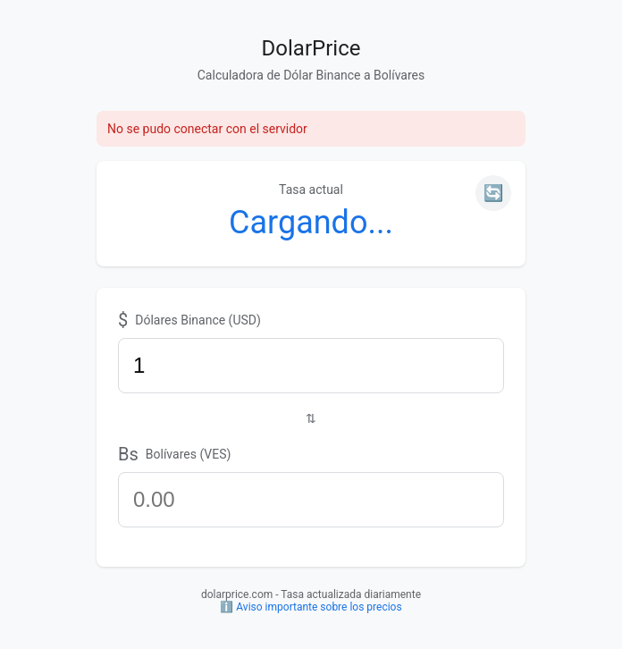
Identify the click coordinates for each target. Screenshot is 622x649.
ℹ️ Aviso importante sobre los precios (310, 607)
